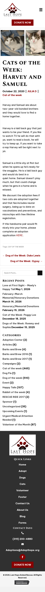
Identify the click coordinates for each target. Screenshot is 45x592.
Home (22, 464)
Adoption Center (13, 339)
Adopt (23, 471)
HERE (19, 235)
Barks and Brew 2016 (15, 354)
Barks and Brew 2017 (15, 358)
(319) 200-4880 (23, 538)
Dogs (22, 477)
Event (6, 382)
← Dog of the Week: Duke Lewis (21, 255)
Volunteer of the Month (16, 424)
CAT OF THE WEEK (16, 247)
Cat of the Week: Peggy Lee (19, 314)
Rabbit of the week (14, 392)
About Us (22, 509)
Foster (22, 497)
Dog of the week (12, 377)
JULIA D (32, 91)
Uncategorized (11, 406)
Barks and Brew (12, 349)
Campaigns (9, 363)
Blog (22, 516)
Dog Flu (7, 373)
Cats (22, 484)
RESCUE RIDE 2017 (14, 396)
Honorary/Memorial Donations (21, 306)
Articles (7, 344)
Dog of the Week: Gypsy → (26, 261)
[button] (22, 23)
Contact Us (22, 503)
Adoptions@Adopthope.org (22, 550)
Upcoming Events (13, 411)
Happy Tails (9, 387)
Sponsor (8, 401)
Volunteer (22, 490)
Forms (22, 522)
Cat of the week (12, 95)
